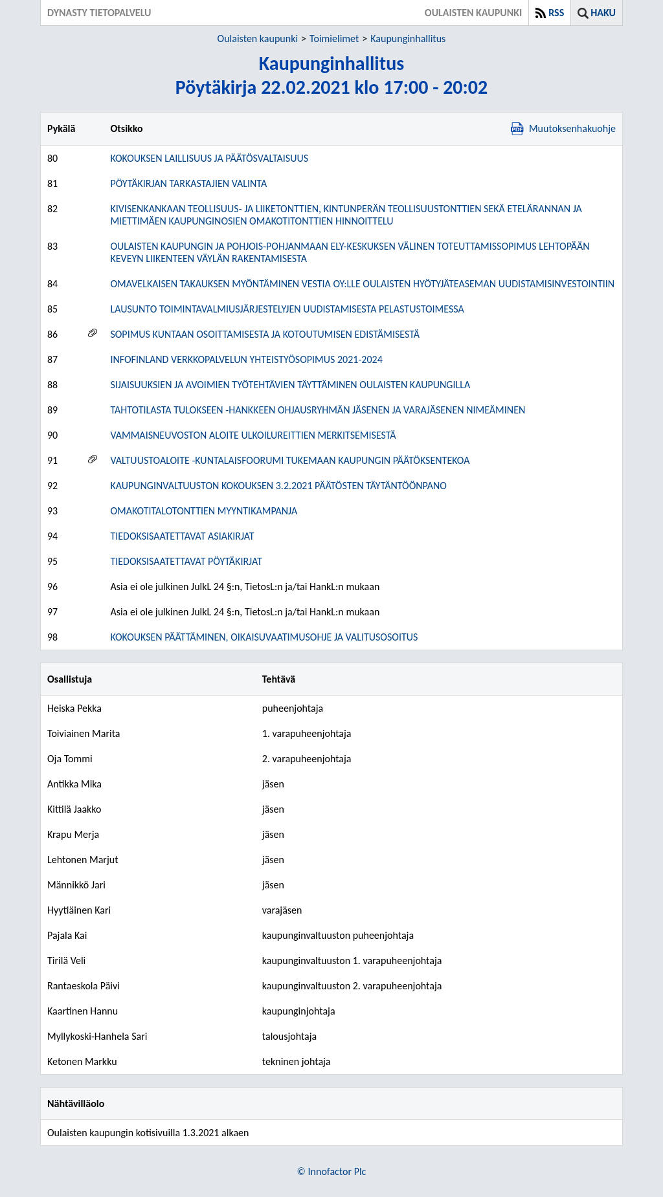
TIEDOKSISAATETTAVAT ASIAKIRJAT (182, 536)
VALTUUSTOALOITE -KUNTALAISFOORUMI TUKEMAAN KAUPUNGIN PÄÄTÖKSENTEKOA (289, 460)
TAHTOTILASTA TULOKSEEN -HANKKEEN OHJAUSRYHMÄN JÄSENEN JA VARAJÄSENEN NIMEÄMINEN (317, 410)
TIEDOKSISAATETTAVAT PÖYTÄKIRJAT (186, 561)
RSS (556, 12)
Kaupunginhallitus (407, 38)
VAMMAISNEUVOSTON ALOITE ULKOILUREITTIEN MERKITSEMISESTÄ (253, 435)
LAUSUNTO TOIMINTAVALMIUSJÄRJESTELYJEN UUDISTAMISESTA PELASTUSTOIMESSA (287, 309)
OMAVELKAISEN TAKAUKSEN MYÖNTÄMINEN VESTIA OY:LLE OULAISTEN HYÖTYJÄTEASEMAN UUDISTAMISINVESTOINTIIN (362, 284)
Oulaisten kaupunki (258, 38)
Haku (603, 12)
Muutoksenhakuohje (563, 128)
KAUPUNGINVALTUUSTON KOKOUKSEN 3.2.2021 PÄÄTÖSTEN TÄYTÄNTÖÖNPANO (278, 485)
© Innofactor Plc (331, 1171)
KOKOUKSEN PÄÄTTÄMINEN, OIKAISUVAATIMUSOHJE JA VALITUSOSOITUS (264, 637)
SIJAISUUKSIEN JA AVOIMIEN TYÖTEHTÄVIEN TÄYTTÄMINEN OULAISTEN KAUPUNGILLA (290, 385)
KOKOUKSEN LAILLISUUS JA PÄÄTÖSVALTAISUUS (209, 158)
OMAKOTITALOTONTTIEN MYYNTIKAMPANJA (203, 511)
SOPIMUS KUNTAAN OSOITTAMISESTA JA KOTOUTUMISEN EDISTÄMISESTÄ (265, 334)
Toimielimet (334, 38)
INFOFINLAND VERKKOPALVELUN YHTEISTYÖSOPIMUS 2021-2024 (246, 359)
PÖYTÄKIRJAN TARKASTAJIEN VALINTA (188, 183)
